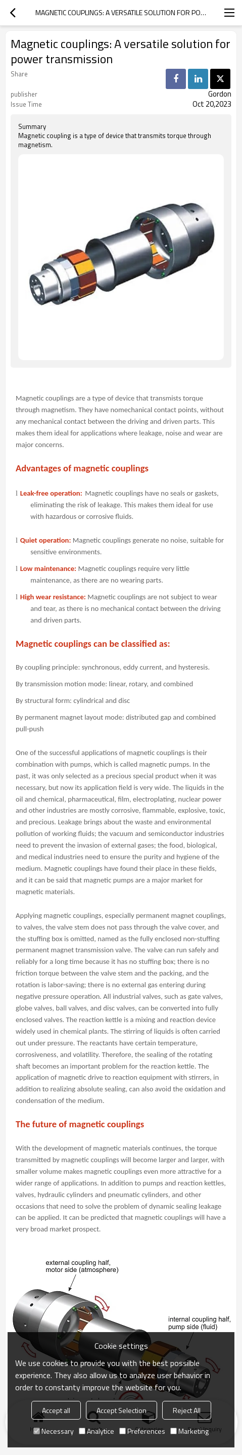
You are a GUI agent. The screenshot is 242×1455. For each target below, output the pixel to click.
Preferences (142, 1431)
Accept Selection (121, 1410)
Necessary (53, 1431)
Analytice (96, 1431)
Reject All (187, 1410)
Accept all (56, 1410)
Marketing (189, 1431)
